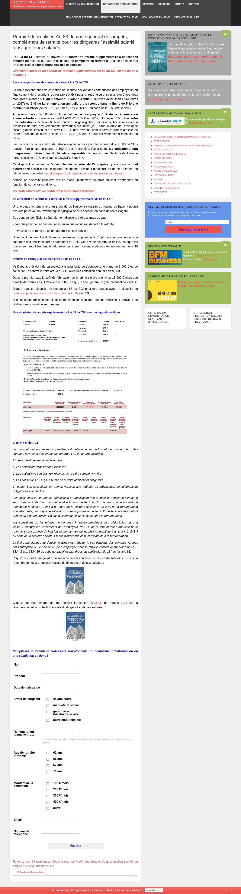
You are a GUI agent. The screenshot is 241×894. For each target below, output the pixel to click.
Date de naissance (27, 687)
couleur (96, 602)
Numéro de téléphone (22, 832)
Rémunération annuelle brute (24, 733)
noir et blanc (95, 558)
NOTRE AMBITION (163, 162)
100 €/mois (61, 783)
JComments (133, 877)
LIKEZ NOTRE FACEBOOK (167, 188)
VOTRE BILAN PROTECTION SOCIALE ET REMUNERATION (183, 145)
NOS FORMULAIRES (164, 175)
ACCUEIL (158, 179)
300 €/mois (61, 795)
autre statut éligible (67, 719)
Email (18, 819)
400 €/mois (61, 801)
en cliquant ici (210, 259)
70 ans (58, 771)
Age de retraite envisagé (24, 754)
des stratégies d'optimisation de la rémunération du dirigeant (84, 173)
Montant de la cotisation (23, 784)
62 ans (58, 752)
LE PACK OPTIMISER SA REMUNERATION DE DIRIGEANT (182, 137)
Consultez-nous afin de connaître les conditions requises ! (55, 191)
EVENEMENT (160, 192)
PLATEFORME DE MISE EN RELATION (172, 184)
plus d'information (153, 890)
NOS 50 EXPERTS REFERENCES (170, 154)
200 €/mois (61, 789)
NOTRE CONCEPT (163, 158)
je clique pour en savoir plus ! (168, 99)
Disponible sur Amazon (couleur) (191, 61)
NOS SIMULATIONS (163, 167)
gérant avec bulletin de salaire (66, 713)
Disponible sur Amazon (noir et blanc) (195, 56)
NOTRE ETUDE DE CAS (165, 171)
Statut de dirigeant (27, 699)
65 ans (58, 758)
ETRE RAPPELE (162, 141)
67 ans (58, 765)
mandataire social (66, 705)
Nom (17, 664)
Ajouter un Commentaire (32, 872)
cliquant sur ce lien (206, 255)
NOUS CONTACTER (163, 149)
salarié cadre (62, 699)
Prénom (19, 676)
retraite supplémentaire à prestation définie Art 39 (46, 293)
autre (57, 808)
